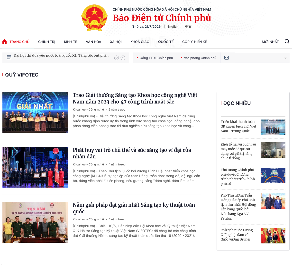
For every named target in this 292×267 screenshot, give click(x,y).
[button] (116, 57)
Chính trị (46, 42)
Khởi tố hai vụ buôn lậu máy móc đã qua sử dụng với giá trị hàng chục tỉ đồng (238, 151)
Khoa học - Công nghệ (89, 109)
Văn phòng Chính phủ (198, 58)
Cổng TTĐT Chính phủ (155, 58)
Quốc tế (165, 42)
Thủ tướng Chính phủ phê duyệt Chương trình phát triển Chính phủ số (238, 177)
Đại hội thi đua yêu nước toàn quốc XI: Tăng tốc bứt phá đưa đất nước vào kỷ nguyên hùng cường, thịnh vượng (62, 57)
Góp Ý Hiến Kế (194, 42)
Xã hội (116, 42)
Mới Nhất (270, 42)
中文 (188, 26)
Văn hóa (93, 42)
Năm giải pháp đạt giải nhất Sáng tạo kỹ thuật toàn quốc (134, 208)
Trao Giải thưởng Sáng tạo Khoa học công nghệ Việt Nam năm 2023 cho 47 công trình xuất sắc (135, 98)
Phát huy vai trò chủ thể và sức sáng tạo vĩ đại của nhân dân (132, 153)
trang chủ (15, 41)
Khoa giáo (139, 42)
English (172, 26)
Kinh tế (70, 42)
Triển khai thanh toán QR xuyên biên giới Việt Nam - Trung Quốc (238, 126)
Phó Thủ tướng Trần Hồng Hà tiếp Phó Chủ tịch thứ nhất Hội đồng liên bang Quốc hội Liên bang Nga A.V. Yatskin (238, 207)
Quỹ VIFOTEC (21, 75)
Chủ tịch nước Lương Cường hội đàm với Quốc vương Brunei (237, 234)
